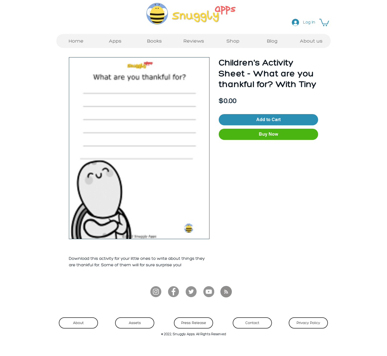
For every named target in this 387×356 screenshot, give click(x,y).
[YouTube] (208, 291)
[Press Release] (193, 323)
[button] (324, 22)
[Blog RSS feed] (226, 292)
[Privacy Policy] (308, 323)
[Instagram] (155, 291)
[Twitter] (191, 291)
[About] (78, 323)
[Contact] (252, 323)
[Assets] (134, 323)
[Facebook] (173, 291)
